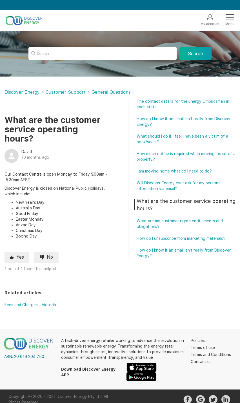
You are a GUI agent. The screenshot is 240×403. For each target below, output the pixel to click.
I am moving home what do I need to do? (174, 171)
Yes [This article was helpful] (20, 257)
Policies (198, 340)
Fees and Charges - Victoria (30, 305)
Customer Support (66, 92)
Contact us (201, 361)
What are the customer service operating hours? (186, 204)
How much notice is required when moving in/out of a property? (186, 156)
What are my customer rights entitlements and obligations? (180, 224)
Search (195, 53)
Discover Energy (22, 92)
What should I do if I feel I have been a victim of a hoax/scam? (182, 139)
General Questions (111, 92)
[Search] (102, 53)
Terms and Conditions (211, 354)
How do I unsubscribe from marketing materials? (181, 238)
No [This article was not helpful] (50, 257)
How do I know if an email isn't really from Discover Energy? (184, 122)
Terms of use (203, 347)
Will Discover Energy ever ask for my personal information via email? (179, 186)
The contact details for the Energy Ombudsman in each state (183, 104)
